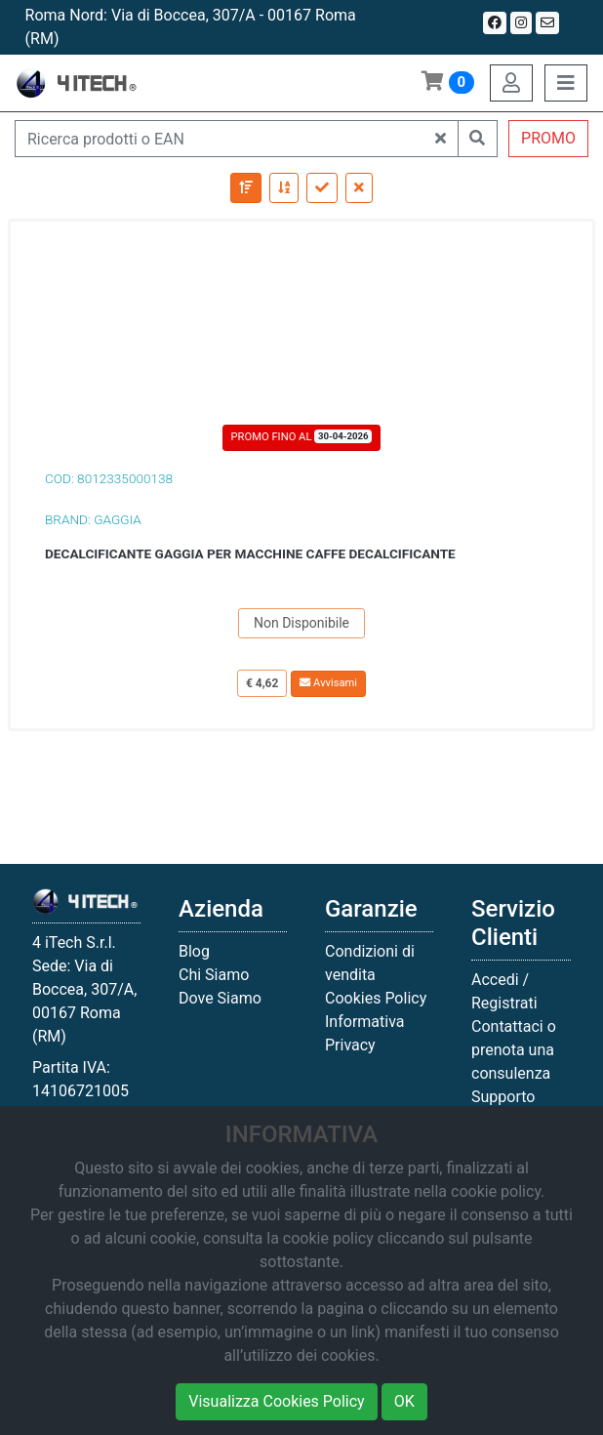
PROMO (548, 138)
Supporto (503, 1096)
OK (404, 1401)
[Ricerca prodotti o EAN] (219, 138)
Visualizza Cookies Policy (276, 1401)
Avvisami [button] (328, 682)
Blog (194, 951)
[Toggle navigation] (565, 83)
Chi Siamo (214, 974)
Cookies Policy (375, 998)
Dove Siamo (220, 998)
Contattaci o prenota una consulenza (513, 1050)
